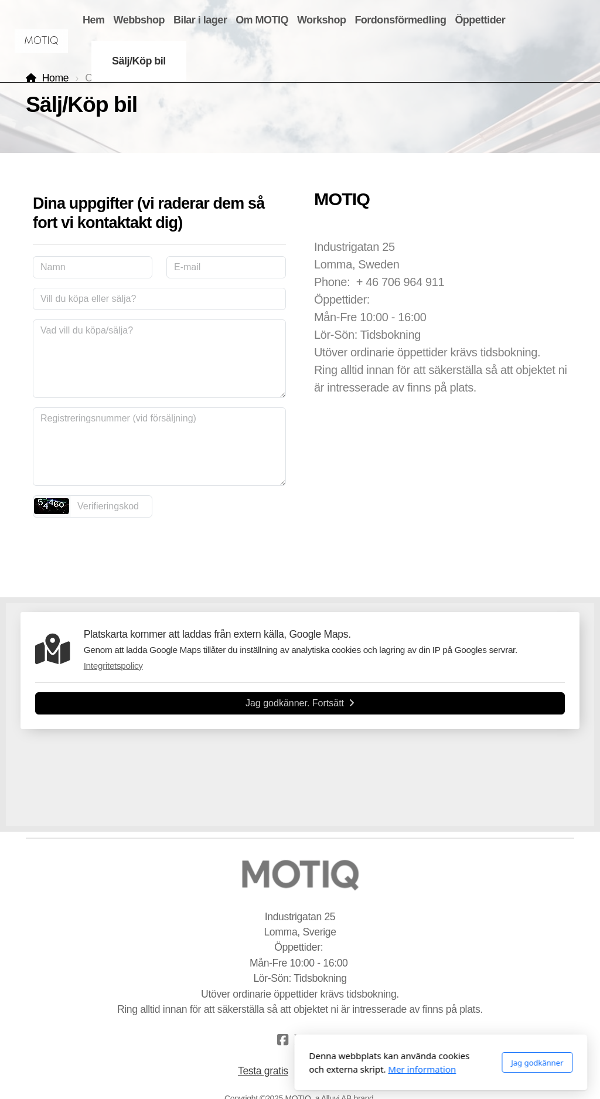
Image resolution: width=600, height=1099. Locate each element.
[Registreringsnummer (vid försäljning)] (159, 446)
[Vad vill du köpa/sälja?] (159, 358)
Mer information (281, 1069)
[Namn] (92, 267)
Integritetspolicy (113, 666)
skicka (159, 547)
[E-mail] (226, 267)
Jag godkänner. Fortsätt (300, 703)
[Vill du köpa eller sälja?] (159, 299)
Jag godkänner (396, 1062)
